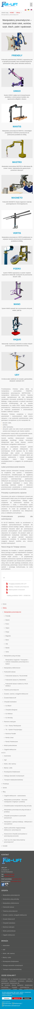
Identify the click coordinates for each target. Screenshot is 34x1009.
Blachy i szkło (8, 768)
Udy (6, 644)
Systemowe (7, 1003)
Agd (5, 760)
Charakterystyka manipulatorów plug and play (18, 805)
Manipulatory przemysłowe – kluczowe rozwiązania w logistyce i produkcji (15, 801)
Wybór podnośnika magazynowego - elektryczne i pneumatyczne (15, 829)
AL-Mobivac (9, 713)
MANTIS (17, 126)
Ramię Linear (9, 737)
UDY (17, 375)
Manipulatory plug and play (12, 655)
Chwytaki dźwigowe (11, 709)
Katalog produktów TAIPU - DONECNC (18, 595)
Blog (4, 791)
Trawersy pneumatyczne (11, 690)
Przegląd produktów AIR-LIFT (18, 584)
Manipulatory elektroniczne (12, 668)
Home (4, 604)
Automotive (7, 756)
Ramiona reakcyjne (10, 721)
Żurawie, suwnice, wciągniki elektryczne (16, 694)
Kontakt (5, 846)
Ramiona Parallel (10, 733)
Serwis (5, 787)
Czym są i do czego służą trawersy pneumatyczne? (14, 841)
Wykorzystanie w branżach (17, 589)
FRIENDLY (17, 55)
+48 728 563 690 (9, 874)
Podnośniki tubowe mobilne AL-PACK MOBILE (16, 685)
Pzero (7, 624)
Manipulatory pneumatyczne (12, 612)
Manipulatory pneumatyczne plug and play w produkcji (17, 811)
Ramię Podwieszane (11, 741)
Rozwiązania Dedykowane (12, 772)
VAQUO (17, 339)
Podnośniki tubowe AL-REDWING (15, 680)
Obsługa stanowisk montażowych (14, 776)
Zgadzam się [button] (17, 998)
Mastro (7, 620)
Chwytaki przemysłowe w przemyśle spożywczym (15, 817)
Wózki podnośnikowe (10, 745)
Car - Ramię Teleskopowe (13, 725)
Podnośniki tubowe (10, 672)
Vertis (7, 652)
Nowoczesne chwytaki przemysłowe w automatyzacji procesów (15, 835)
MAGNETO (16, 197)
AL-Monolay (9, 717)
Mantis (7, 648)
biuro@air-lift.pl (16, 879)
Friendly (7, 616)
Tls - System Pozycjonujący (13, 729)
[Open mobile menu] (31, 4)
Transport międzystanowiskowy (13, 779)
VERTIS (17, 233)
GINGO (17, 91)
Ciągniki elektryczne (10, 749)
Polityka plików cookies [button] (17, 993)
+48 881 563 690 (9, 876)
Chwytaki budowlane (10, 702)
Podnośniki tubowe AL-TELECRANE (16, 676)
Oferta (5, 608)
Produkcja (6, 784)
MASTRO (17, 162)
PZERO (17, 268)
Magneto (8, 636)
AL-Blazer (8, 705)
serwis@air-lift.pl (16, 881)
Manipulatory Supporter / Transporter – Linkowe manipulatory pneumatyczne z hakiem (17, 662)
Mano (7, 640)
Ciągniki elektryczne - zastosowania (15, 795)
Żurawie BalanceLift (10, 697)
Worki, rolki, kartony (10, 764)
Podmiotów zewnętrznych (12, 1005)
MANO (17, 304)
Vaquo (7, 628)
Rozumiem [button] (26, 998)
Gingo (7, 632)
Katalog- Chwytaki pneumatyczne (19, 586)
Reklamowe (17, 1003)
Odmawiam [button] (6, 998)
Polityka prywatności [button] (7, 995)
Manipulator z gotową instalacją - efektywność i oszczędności (18, 823)
